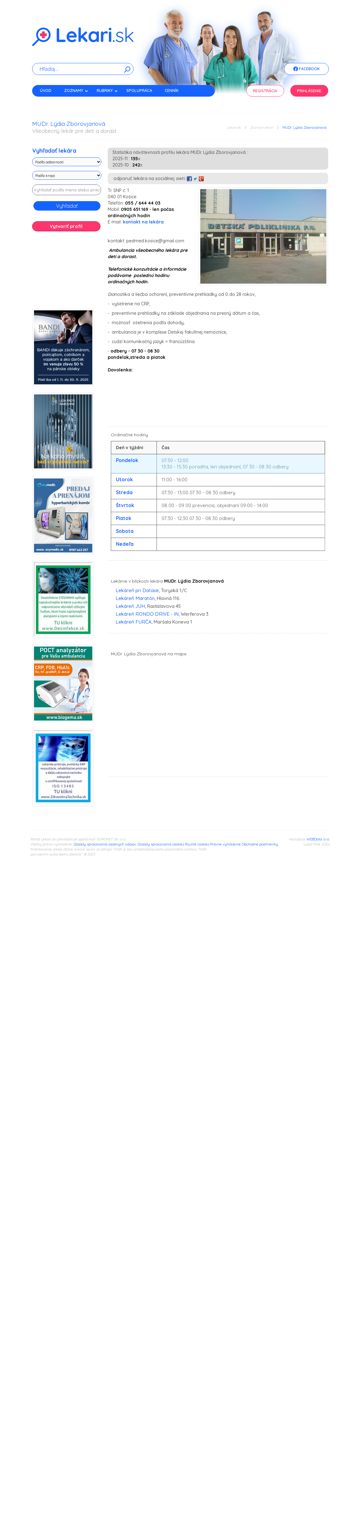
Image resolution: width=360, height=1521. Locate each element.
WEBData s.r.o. (318, 839)
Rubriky (107, 90)
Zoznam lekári (261, 128)
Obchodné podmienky (260, 844)
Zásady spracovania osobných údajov (104, 844)
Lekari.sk (234, 128)
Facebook (306, 69)
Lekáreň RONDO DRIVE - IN (147, 614)
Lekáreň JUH (130, 606)
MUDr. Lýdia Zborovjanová (305, 128)
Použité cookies (197, 844)
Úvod (45, 90)
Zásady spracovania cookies (160, 844)
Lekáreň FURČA (133, 622)
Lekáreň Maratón (135, 598)
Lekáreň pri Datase (137, 590)
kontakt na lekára (143, 222)
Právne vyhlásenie (225, 844)
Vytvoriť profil (66, 226)
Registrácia (265, 90)
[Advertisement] (66, 272)
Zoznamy (76, 90)
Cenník (172, 90)
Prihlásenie (309, 90)
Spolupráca (139, 90)
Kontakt (49, 101)
